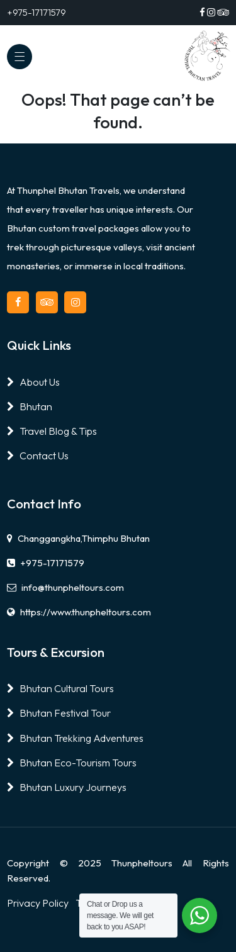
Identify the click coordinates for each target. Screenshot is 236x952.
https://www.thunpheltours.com (79, 612)
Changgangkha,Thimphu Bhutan (78, 538)
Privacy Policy (38, 903)
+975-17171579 (45, 563)
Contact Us (38, 455)
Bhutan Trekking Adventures (75, 738)
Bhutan (29, 406)
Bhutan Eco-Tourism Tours (72, 762)
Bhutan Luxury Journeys (66, 787)
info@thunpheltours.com (65, 587)
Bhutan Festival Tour (59, 713)
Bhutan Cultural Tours (60, 688)
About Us (33, 382)
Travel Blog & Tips (52, 431)
